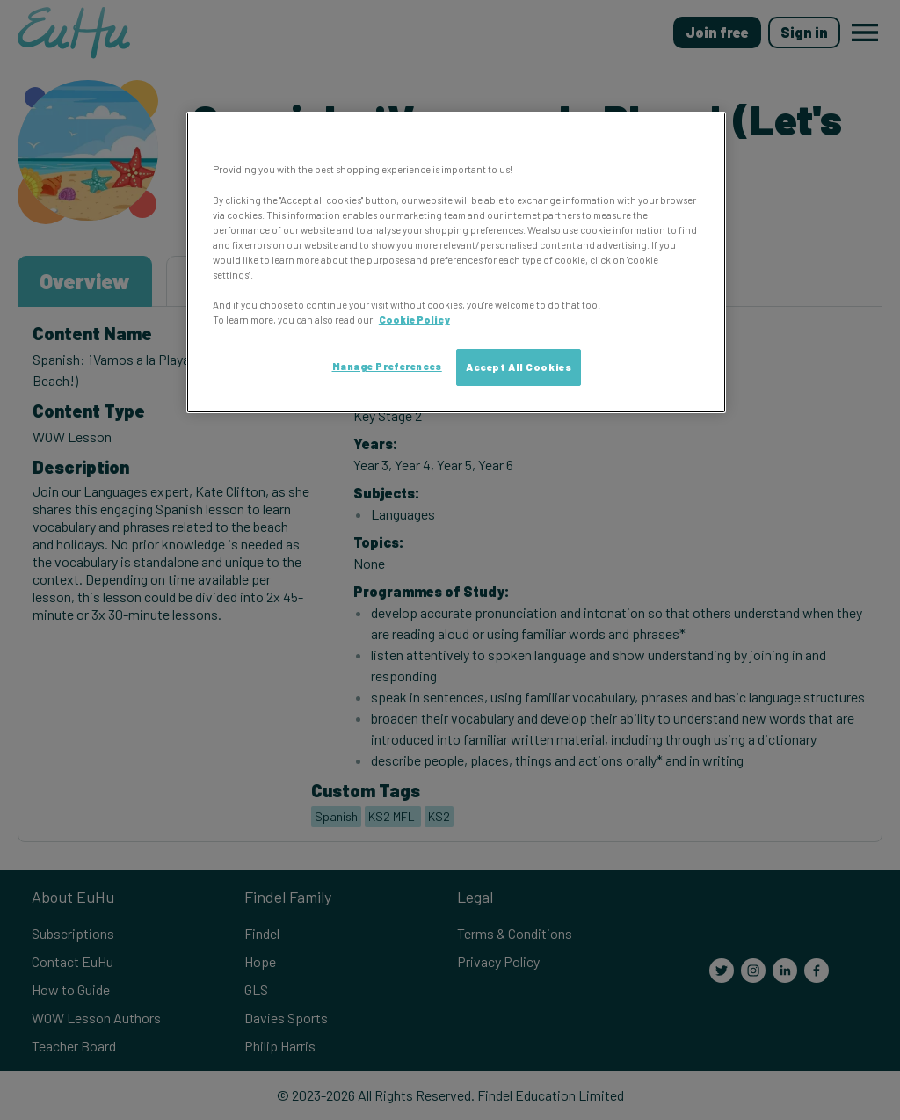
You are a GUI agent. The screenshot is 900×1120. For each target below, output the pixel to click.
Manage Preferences (387, 366)
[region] (456, 262)
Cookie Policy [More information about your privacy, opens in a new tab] (414, 319)
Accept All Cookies (518, 367)
